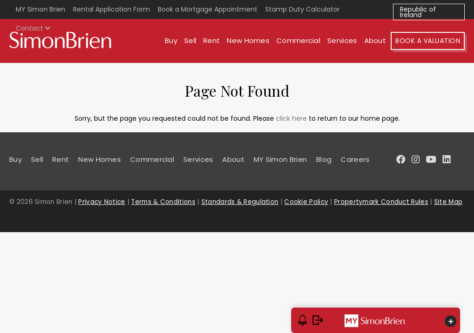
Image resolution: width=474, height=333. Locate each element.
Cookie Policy (306, 201)
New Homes (248, 40)
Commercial (298, 40)
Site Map (448, 201)
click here (291, 118)
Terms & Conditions (163, 201)
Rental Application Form (111, 9)
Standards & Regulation (240, 201)
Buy (171, 40)
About (375, 40)
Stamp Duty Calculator (302, 9)
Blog (323, 159)
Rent (211, 40)
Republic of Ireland (418, 12)
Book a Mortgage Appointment (207, 9)
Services (342, 40)
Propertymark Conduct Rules (381, 201)
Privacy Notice (101, 201)
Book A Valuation (427, 40)
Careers (355, 159)
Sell (190, 40)
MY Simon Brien (40, 9)
